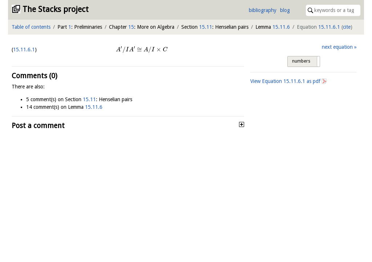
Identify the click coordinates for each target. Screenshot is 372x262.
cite (347, 27)
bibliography (262, 10)
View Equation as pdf (285, 81)
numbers (301, 61)
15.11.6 (281, 27)
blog (285, 10)
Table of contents (31, 27)
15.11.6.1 (329, 27)
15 (131, 27)
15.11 (205, 27)
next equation (337, 47)
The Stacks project (56, 9)
